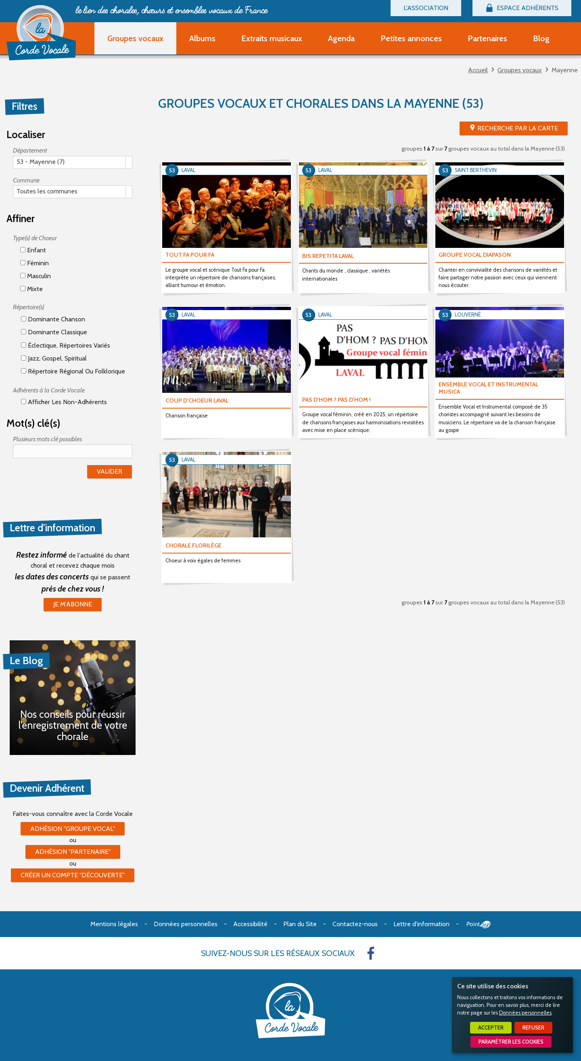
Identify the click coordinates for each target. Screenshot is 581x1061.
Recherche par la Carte (517, 128)
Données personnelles (525, 1013)
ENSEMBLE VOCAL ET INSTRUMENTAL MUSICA (488, 388)
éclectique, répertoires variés (65, 345)
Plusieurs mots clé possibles (47, 439)
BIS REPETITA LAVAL (328, 256)
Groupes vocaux (519, 70)
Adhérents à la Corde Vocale (49, 390)
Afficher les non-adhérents (64, 402)
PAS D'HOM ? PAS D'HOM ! (336, 399)
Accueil (478, 70)
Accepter (491, 1028)
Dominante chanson (53, 319)
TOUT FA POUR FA (189, 254)
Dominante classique (54, 332)
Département (30, 150)
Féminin (34, 263)
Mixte (31, 289)
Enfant (33, 250)
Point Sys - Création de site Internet (479, 924)
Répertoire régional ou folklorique (73, 371)
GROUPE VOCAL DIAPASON (475, 254)
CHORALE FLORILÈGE (193, 545)
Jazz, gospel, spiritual (54, 358)
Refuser (533, 1028)
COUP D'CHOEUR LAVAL (196, 400)
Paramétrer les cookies (511, 1042)
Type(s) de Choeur (35, 238)
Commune (26, 180)
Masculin (35, 276)
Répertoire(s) (28, 307)
